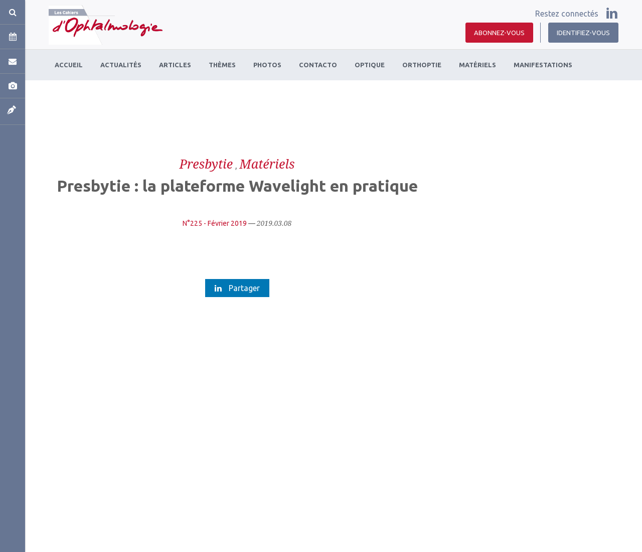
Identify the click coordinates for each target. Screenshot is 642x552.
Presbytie (206, 163)
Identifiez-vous (583, 32)
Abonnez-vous (499, 32)
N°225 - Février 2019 (215, 223)
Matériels (266, 163)
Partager (237, 288)
